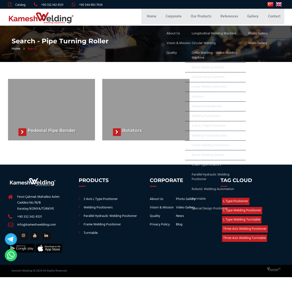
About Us (156, 201)
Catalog (20, 5)
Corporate (181, 18)
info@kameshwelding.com (36, 227)
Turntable (91, 235)
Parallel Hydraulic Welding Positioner (110, 218)
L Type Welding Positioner (242, 213)
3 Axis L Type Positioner (101, 201)
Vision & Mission (162, 210)
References (233, 18)
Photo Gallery (186, 201)
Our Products (207, 18)
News (180, 218)
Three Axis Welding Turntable (244, 240)
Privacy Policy (160, 227)
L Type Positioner (235, 203)
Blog (179, 227)
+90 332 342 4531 (52, 5)
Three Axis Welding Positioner (245, 231)
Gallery (255, 18)
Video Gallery (185, 210)
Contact (274, 18)
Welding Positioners (98, 210)
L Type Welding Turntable (241, 222)
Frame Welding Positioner (102, 227)
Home (161, 18)
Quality (155, 218)
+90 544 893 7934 (91, 5)
